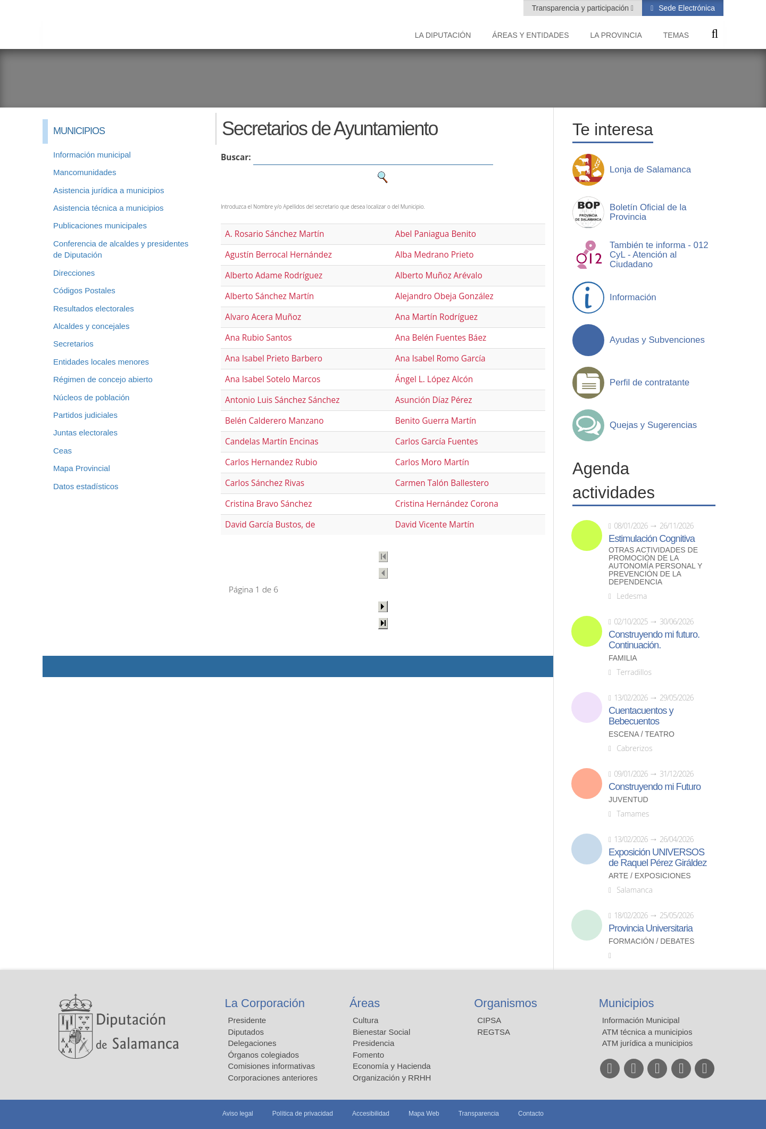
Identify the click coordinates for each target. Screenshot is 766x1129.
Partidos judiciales (85, 414)
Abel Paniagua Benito (435, 234)
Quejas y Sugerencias (653, 425)
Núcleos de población (91, 397)
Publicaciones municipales (100, 225)
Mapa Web (424, 1113)
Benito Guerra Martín (436, 420)
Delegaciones (252, 1043)
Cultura (365, 1020)
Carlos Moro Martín (432, 462)
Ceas (62, 450)
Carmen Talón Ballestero (442, 483)
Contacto (531, 1113)
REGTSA (493, 1031)
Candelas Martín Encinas (272, 441)
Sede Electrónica (685, 8)
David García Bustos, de (270, 524)
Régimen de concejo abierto (103, 379)
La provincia (616, 35)
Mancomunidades (84, 172)
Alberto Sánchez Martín (269, 296)
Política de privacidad (302, 1113)
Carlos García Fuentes (436, 441)
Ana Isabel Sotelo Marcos (272, 379)
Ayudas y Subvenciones (657, 340)
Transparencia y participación (581, 8)
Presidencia (373, 1043)
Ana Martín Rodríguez (436, 317)
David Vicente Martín (434, 524)
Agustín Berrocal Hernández (278, 254)
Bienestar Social (381, 1031)
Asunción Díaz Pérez (433, 400)
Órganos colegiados (263, 1054)
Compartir (56, 666)
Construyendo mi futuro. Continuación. (654, 639)
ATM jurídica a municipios (647, 1043)
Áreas (364, 1003)
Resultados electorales (93, 308)
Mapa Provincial (81, 468)
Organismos (505, 1003)
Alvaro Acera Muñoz (263, 317)
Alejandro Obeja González (444, 296)
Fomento (368, 1054)
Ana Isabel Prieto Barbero (273, 358)
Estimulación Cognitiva (652, 538)
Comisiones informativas (271, 1065)
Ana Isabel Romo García (440, 358)
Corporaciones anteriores (273, 1077)
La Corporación (265, 1003)
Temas (676, 35)
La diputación (443, 35)
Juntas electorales (85, 432)
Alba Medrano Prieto (434, 254)
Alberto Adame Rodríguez (273, 275)
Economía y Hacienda (392, 1065)
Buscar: (236, 157)
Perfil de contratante (649, 383)
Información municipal (92, 154)
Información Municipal (641, 1020)
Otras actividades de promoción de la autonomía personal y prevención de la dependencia (655, 566)
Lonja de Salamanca (650, 170)
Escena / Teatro (642, 734)
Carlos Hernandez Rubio (271, 462)
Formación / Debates (652, 941)
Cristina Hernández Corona (446, 503)
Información (633, 297)
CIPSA (489, 1020)
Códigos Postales (84, 290)
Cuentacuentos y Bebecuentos (641, 716)
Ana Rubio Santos (258, 337)
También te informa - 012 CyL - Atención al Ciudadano (659, 255)
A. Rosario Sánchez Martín (274, 234)
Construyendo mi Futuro (655, 786)
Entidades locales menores (101, 361)
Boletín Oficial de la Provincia (648, 212)
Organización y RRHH (392, 1077)
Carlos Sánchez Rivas (264, 483)
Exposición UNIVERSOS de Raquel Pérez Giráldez (657, 857)
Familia (623, 658)
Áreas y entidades (530, 35)
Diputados (246, 1031)
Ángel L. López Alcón (434, 379)
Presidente (247, 1020)
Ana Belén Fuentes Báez (441, 337)
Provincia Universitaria (651, 928)
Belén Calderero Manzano (274, 420)
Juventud (628, 800)
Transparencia (479, 1113)
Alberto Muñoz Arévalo (438, 275)
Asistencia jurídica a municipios (108, 190)
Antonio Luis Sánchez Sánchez (282, 400)
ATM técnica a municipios (647, 1031)
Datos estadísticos (86, 486)
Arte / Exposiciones (650, 876)
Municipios (626, 1003)
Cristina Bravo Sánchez (268, 503)
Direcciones (74, 272)
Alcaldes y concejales (91, 326)
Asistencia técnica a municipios (108, 207)
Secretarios (73, 343)
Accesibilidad (370, 1113)
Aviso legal (237, 1113)
